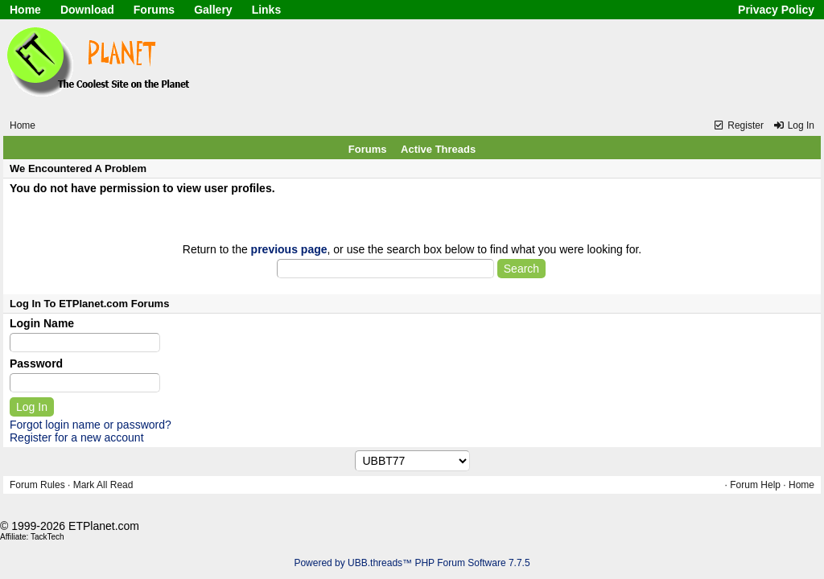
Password (36, 363)
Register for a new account (77, 437)
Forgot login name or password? (90, 424)
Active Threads (438, 149)
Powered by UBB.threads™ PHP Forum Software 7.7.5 (411, 563)
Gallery (213, 9)
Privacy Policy (776, 9)
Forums (154, 9)
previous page (289, 249)
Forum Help (755, 485)
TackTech (47, 536)
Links (267, 9)
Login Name (42, 323)
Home (25, 9)
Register (738, 125)
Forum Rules (37, 485)
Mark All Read (103, 485)
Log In (793, 125)
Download (87, 9)
